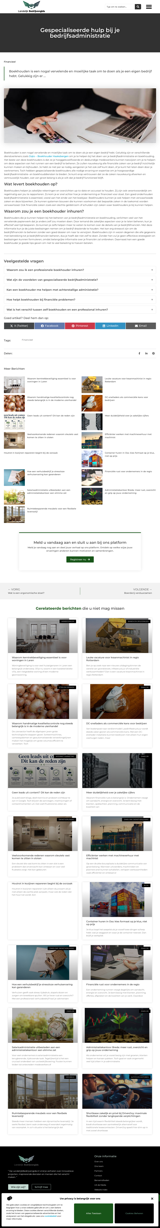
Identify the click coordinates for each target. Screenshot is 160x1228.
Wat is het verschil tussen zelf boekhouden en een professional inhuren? (80, 310)
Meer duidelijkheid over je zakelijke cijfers (127, 415)
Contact (98, 1175)
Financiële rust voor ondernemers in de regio (128, 471)
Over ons (98, 1161)
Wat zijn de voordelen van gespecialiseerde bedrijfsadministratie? (80, 280)
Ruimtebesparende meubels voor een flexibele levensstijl (39, 1115)
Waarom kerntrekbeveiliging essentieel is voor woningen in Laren (39, 659)
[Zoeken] (138, 6)
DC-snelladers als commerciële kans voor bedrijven (116, 723)
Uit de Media (100, 1185)
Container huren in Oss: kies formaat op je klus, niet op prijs (116, 923)
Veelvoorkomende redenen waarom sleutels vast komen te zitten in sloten (41, 857)
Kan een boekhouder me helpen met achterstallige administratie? (80, 290)
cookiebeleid (50, 1216)
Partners (98, 1171)
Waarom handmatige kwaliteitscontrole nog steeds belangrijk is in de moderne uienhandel (42, 725)
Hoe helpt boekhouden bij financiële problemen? (80, 300)
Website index (100, 1189)
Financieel (10, 61)
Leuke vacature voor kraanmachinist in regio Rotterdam (112, 659)
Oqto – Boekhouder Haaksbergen (49, 156)
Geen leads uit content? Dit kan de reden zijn (51, 415)
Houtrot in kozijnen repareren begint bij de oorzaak (31, 453)
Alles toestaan (93, 1213)
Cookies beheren (134, 1213)
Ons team (99, 1166)
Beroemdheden (101, 1180)
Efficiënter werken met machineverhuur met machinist (112, 857)
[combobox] (120, 6)
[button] (152, 1198)
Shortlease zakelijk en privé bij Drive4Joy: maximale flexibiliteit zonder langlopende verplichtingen (116, 1115)
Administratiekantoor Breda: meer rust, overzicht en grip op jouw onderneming (117, 1049)
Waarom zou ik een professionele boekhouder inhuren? (80, 270)
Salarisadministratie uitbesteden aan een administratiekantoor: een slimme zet (36, 1049)
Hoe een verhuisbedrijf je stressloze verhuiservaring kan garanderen (42, 986)
